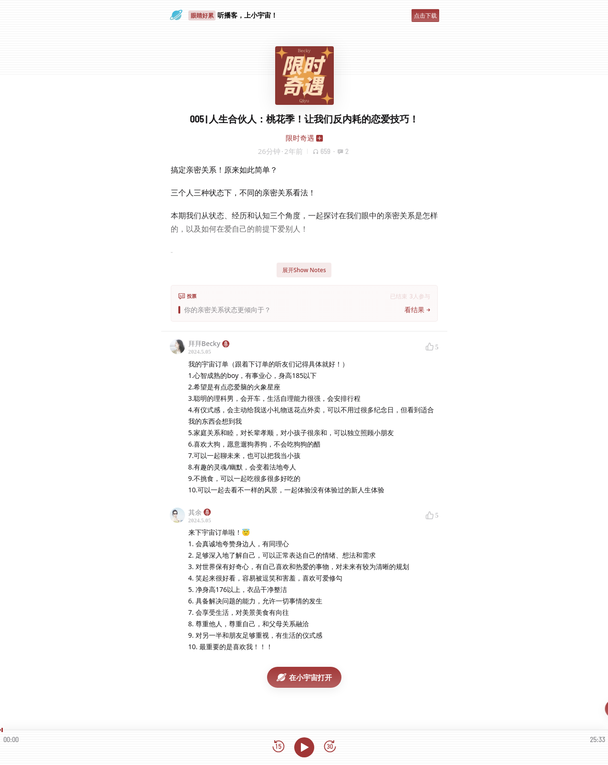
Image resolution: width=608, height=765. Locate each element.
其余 (199, 512)
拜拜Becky (208, 343)
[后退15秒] (278, 747)
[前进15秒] (330, 747)
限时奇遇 (300, 138)
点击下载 (425, 15)
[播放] (304, 747)
